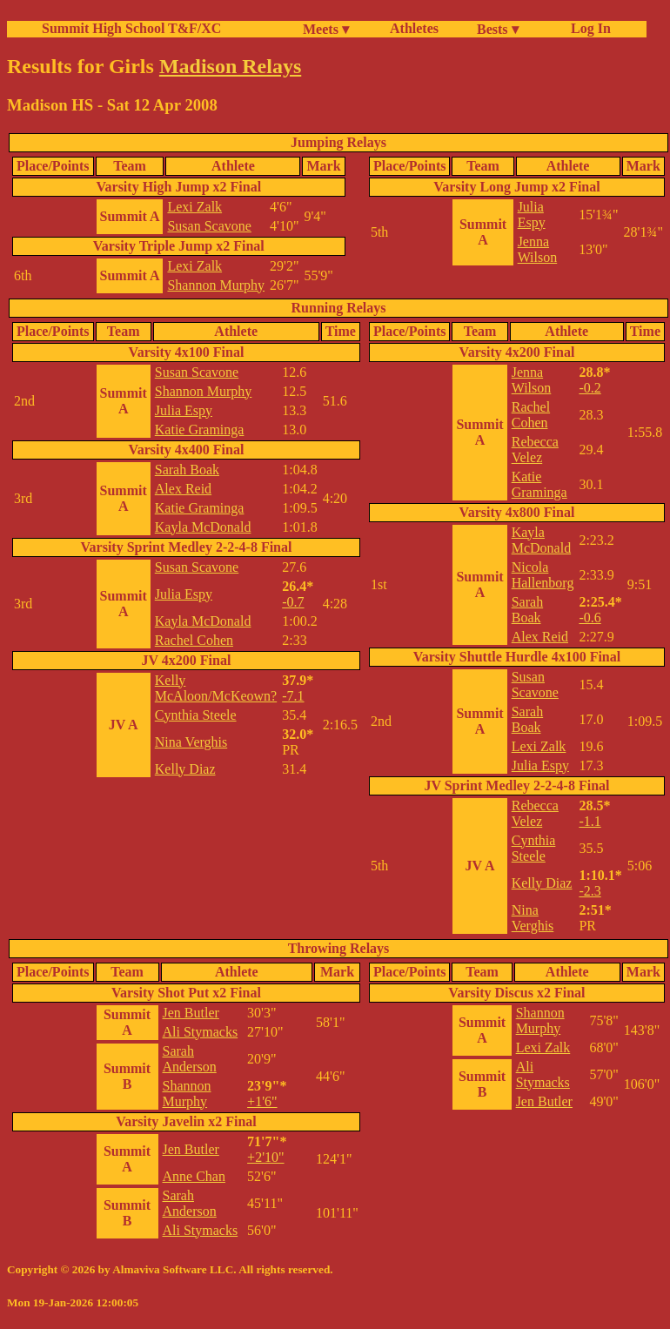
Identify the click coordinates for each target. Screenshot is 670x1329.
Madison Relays (230, 66)
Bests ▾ (498, 29)
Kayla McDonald (203, 527)
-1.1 (589, 821)
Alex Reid (183, 488)
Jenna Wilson (538, 249)
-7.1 (293, 695)
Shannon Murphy (216, 285)
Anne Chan (194, 1176)
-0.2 (589, 387)
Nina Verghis (191, 742)
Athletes (414, 28)
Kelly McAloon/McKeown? (216, 688)
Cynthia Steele (196, 715)
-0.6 (589, 617)
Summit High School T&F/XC (131, 28)
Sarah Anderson (190, 1059)
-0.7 (293, 601)
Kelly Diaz (185, 769)
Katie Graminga (200, 429)
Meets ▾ (326, 29)
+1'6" (262, 1101)
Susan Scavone (209, 225)
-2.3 (589, 890)
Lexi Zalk (194, 206)
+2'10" (265, 1157)
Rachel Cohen (194, 640)
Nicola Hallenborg (543, 575)
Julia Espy (532, 214)
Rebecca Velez (535, 449)
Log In (587, 28)
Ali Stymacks (200, 1031)
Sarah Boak (187, 469)
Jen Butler (191, 1012)
